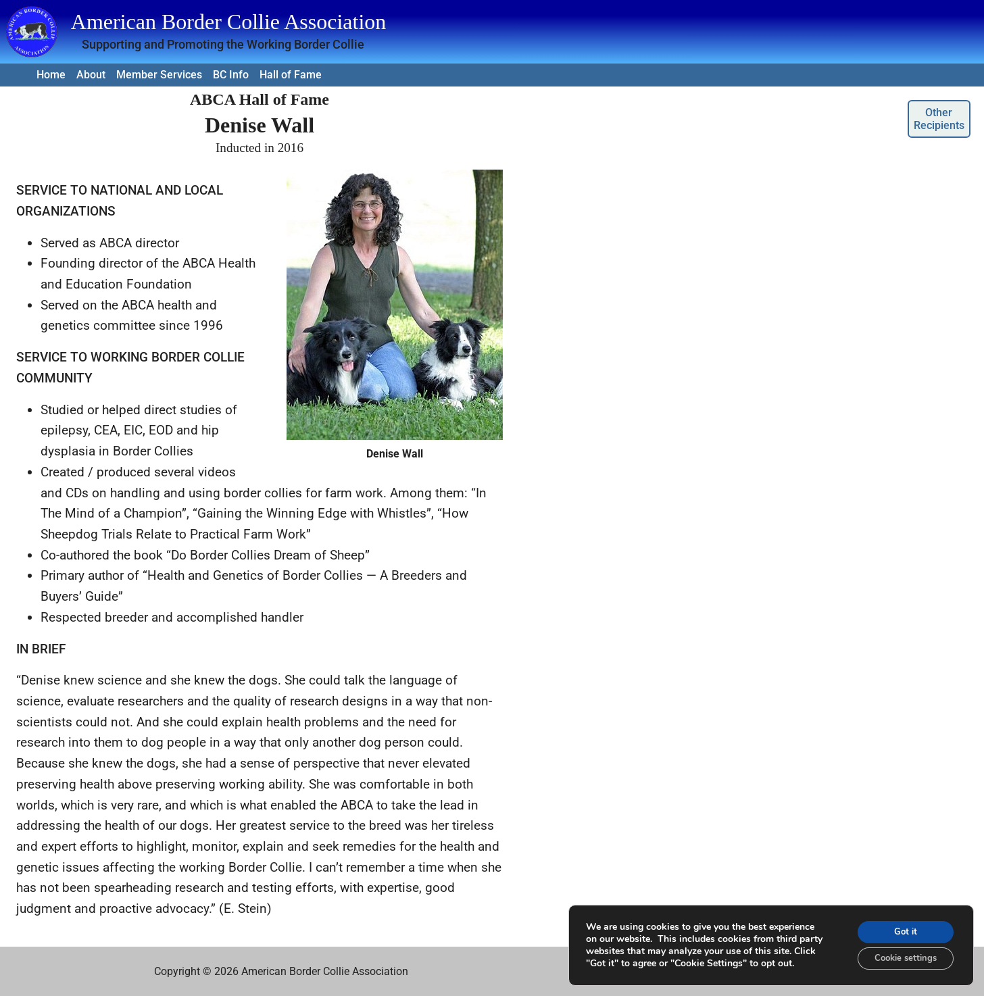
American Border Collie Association (229, 21)
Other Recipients (939, 119)
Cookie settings (899, 955)
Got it (900, 926)
